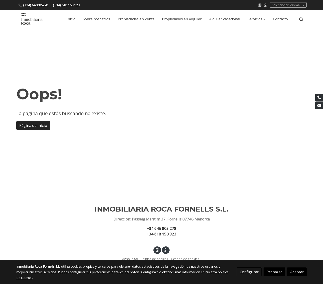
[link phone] (319, 98)
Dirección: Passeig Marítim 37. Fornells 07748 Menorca (161, 219)
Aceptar (297, 271)
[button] (256, 19)
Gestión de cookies (185, 258)
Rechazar (274, 271)
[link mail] (319, 105)
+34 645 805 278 (161, 228)
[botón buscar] (301, 19)
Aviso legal (130, 258)
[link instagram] (260, 5)
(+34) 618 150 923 (66, 5)
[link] (31, 19)
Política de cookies (154, 258)
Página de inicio (33, 125)
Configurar (249, 271)
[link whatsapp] (265, 5)
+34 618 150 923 (161, 234)
